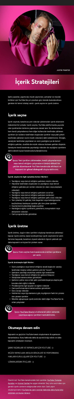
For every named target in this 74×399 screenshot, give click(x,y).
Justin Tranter (63, 70)
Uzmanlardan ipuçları (19, 362)
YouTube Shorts (27, 312)
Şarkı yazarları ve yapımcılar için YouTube (29, 347)
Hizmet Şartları (24, 383)
